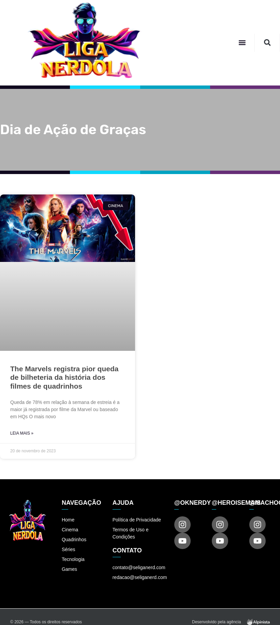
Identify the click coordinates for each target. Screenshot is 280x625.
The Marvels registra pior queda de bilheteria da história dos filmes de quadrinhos (64, 377)
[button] (242, 42)
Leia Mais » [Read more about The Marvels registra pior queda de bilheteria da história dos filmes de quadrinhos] (21, 433)
